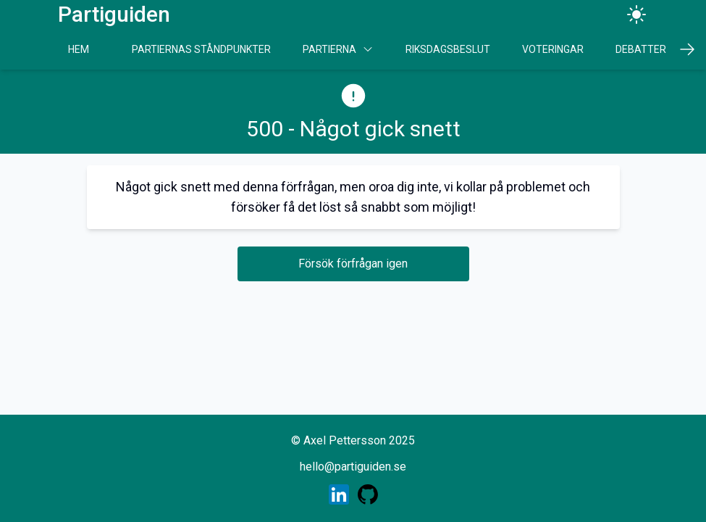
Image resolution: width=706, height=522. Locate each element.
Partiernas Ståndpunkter (201, 49)
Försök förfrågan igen (353, 263)
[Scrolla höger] (687, 49)
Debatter (640, 49)
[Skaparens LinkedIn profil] (339, 494)
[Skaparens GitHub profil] (368, 494)
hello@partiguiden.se (353, 466)
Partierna (338, 49)
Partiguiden (114, 14)
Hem (78, 49)
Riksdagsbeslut (447, 49)
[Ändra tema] (636, 14)
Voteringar (553, 49)
